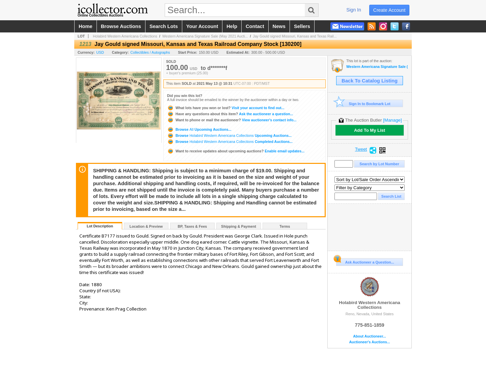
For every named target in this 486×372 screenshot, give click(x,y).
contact (255, 26)
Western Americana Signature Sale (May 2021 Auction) (377, 67)
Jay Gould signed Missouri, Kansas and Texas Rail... (294, 36)
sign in (353, 10)
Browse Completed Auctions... (230, 142)
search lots (164, 26)
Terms (284, 226)
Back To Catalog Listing (370, 80)
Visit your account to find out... (225, 108)
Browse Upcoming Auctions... (199, 129)
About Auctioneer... (369, 336)
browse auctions (121, 26)
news (279, 26)
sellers (302, 26)
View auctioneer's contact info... (231, 120)
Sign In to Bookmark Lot (363, 103)
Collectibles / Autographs (150, 52)
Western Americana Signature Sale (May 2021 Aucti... (205, 36)
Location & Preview (146, 226)
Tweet (361, 149)
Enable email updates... (235, 151)
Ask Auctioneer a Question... (365, 261)
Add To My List (369, 130)
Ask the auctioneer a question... (230, 114)
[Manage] (392, 120)
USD (100, 52)
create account (389, 10)
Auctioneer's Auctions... (369, 342)
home (85, 26)
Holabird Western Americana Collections (125, 36)
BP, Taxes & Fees (192, 226)
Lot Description (100, 226)
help (231, 26)
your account (202, 26)
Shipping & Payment (238, 226)
